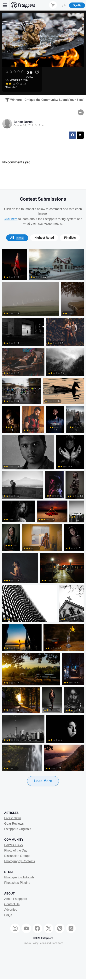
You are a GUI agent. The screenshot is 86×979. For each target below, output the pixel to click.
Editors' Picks (13, 845)
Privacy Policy (30, 943)
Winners (12, 100)
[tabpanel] (43, 523)
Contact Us (12, 904)
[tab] (17, 237)
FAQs (8, 915)
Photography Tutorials (19, 877)
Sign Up (77, 5)
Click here (10, 219)
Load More (43, 781)
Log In (63, 5)
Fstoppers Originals (17, 829)
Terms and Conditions (51, 943)
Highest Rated (44, 237)
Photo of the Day (15, 850)
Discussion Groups (17, 855)
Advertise (10, 909)
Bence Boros (23, 121)
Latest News (12, 818)
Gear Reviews (14, 823)
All (17, 237)
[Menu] (5, 5)
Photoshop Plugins (17, 882)
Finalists (70, 237)
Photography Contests (19, 861)
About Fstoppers (15, 898)
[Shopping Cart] (53, 5)
